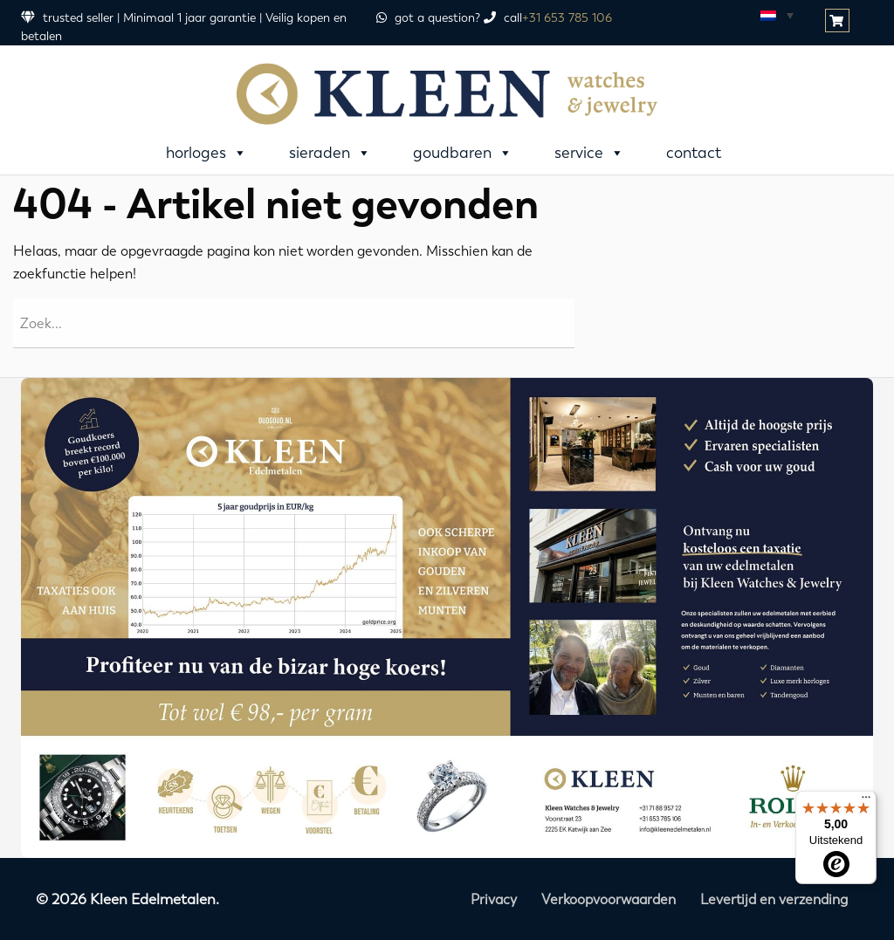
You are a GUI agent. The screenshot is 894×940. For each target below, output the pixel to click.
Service (589, 152)
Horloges (206, 152)
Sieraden (330, 152)
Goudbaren (462, 152)
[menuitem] (776, 14)
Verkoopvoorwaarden (608, 899)
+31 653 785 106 (567, 17)
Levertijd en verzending (774, 899)
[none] (776, 14)
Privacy (494, 899)
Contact (693, 152)
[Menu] (866, 801)
